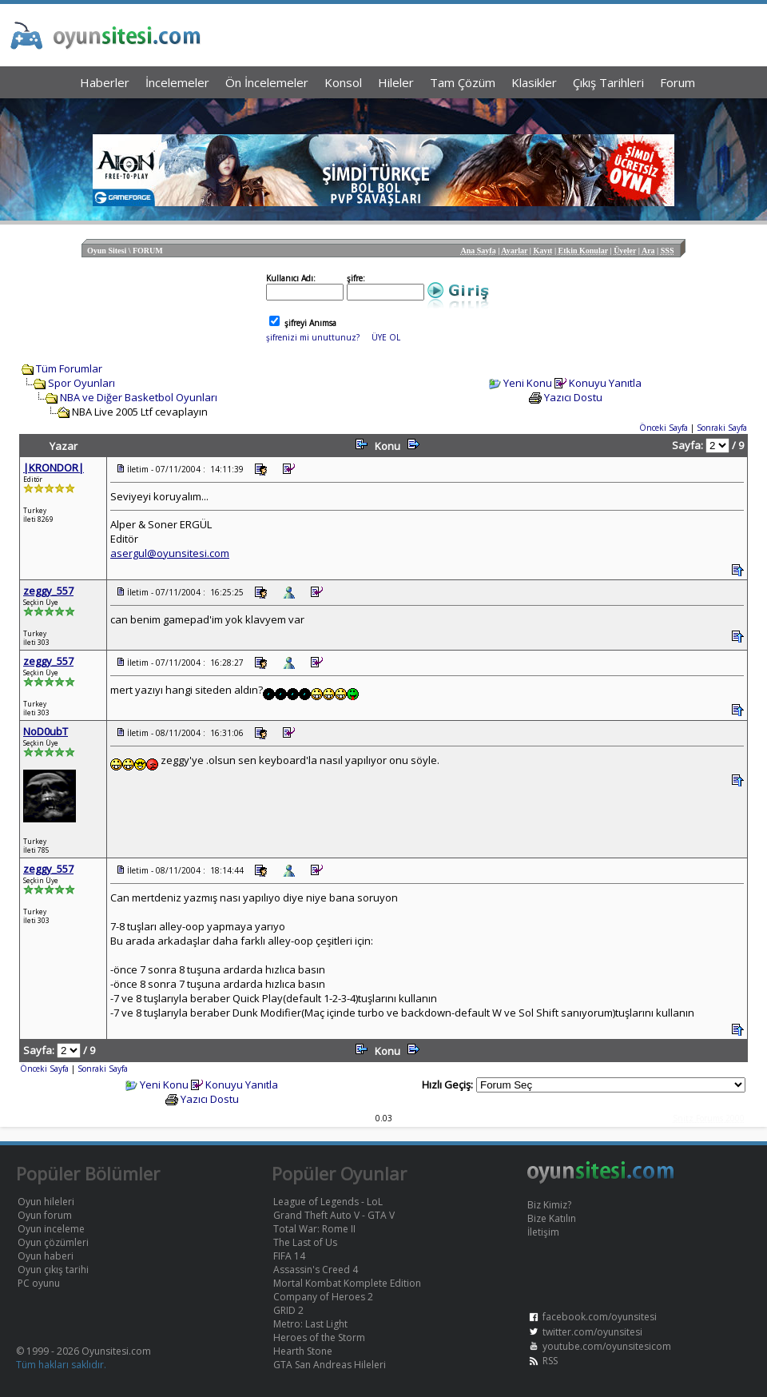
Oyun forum (45, 1215)
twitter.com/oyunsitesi (592, 1332)
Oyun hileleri (46, 1201)
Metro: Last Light (310, 1324)
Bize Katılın (551, 1218)
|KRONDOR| (53, 467)
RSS (550, 1360)
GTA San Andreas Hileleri (329, 1364)
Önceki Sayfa (663, 427)
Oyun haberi (46, 1256)
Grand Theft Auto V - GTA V (334, 1215)
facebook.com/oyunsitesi (599, 1316)
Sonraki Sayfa (722, 427)
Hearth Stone (302, 1351)
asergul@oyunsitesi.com (169, 553)
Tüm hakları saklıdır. (61, 1364)
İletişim (543, 1232)
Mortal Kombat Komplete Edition (347, 1283)
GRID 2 (288, 1310)
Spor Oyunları (81, 383)
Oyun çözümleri (53, 1242)
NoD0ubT (45, 731)
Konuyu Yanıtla (605, 383)
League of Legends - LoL (328, 1201)
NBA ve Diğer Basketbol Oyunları (138, 397)
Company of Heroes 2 (323, 1296)
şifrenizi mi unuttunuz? (313, 337)
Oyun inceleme (51, 1229)
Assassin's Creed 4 (315, 1269)
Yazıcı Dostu (573, 397)
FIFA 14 (289, 1256)
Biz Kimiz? (549, 1205)
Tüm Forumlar (69, 368)
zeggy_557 (48, 590)
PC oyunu (39, 1283)
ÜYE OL (386, 337)
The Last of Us (305, 1242)
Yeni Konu (527, 383)
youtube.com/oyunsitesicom (606, 1346)
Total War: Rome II (314, 1229)
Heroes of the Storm (319, 1337)
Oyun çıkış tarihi (53, 1269)
